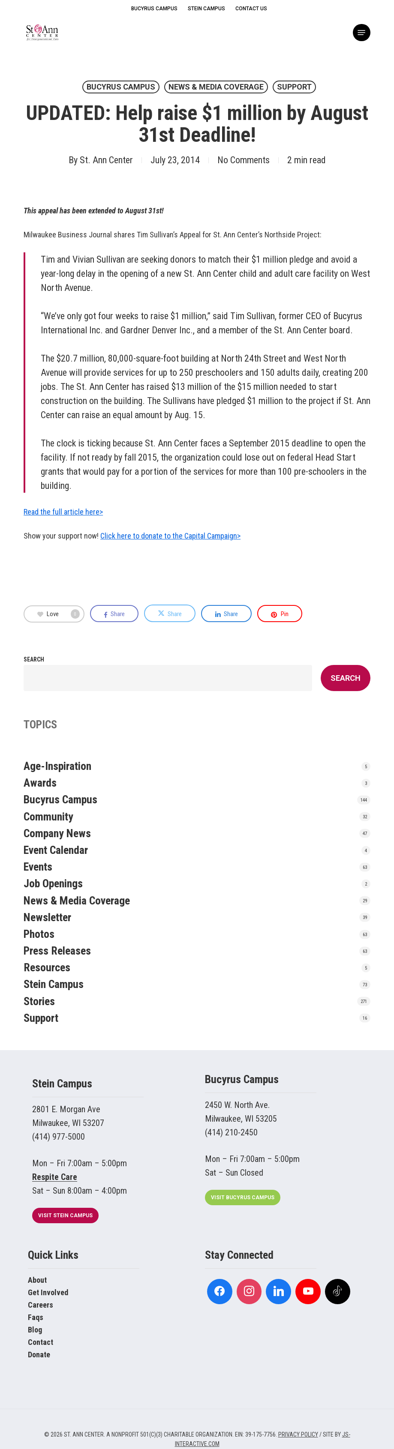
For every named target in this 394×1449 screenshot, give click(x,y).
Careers (40, 1304)
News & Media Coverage (216, 86)
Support (294, 86)
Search (34, 659)
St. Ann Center (106, 160)
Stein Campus (54, 984)
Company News (57, 833)
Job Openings (53, 883)
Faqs (35, 1317)
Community (48, 816)
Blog (35, 1329)
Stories (39, 1001)
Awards (40, 782)
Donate (39, 1354)
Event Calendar (56, 850)
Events (38, 866)
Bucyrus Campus (121, 86)
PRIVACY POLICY (298, 1434)
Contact (40, 1342)
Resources (47, 967)
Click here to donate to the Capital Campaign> (170, 535)
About (37, 1279)
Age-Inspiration (57, 766)
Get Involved (48, 1292)
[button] (361, 32)
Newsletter (47, 917)
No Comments (243, 160)
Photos (39, 934)
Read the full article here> (63, 511)
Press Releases (57, 950)
